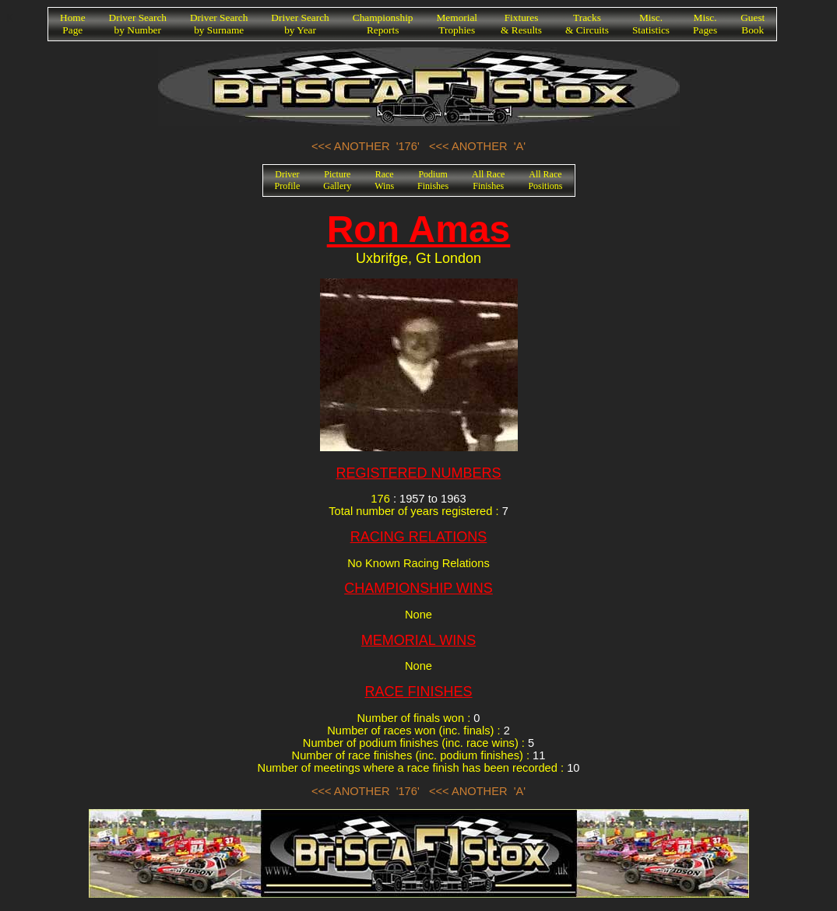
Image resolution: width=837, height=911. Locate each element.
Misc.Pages (705, 24)
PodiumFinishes (432, 180)
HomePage (73, 24)
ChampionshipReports (383, 24)
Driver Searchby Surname (219, 24)
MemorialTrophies (457, 24)
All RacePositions (545, 180)
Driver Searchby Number (138, 24)
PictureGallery (337, 180)
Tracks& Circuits (587, 24)
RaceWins (384, 180)
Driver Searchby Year (300, 24)
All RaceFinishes (488, 180)
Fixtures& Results (521, 24)
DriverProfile (288, 180)
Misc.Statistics (651, 24)
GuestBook (752, 24)
